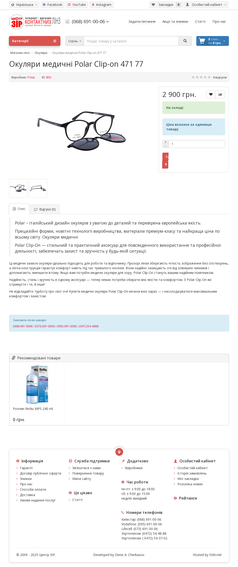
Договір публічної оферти (40, 473)
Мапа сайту (81, 478)
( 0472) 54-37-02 (154, 538)
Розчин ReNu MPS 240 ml (33, 409)
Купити (166, 156)
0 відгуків (220, 77)
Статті (77, 499)
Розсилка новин (190, 484)
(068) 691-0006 (23, 326)
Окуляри (41, 53)
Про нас (26, 484)
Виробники (134, 468)
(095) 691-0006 (67, 326)
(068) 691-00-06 (149, 519)
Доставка (27, 495)
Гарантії (26, 468)
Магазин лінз (20, 53)
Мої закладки (188, 478)
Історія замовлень (192, 473)
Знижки (26, 478)
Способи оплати (33, 489)
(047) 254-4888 (89, 326)
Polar (31, 77)
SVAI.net (215, 554)
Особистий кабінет (192, 468)
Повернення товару (88, 473)
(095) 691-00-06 (150, 524)
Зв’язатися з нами (86, 468)
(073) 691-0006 (45, 326)
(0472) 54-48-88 (154, 533)
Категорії (34, 41)
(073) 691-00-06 (146, 528)
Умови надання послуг (38, 500)
